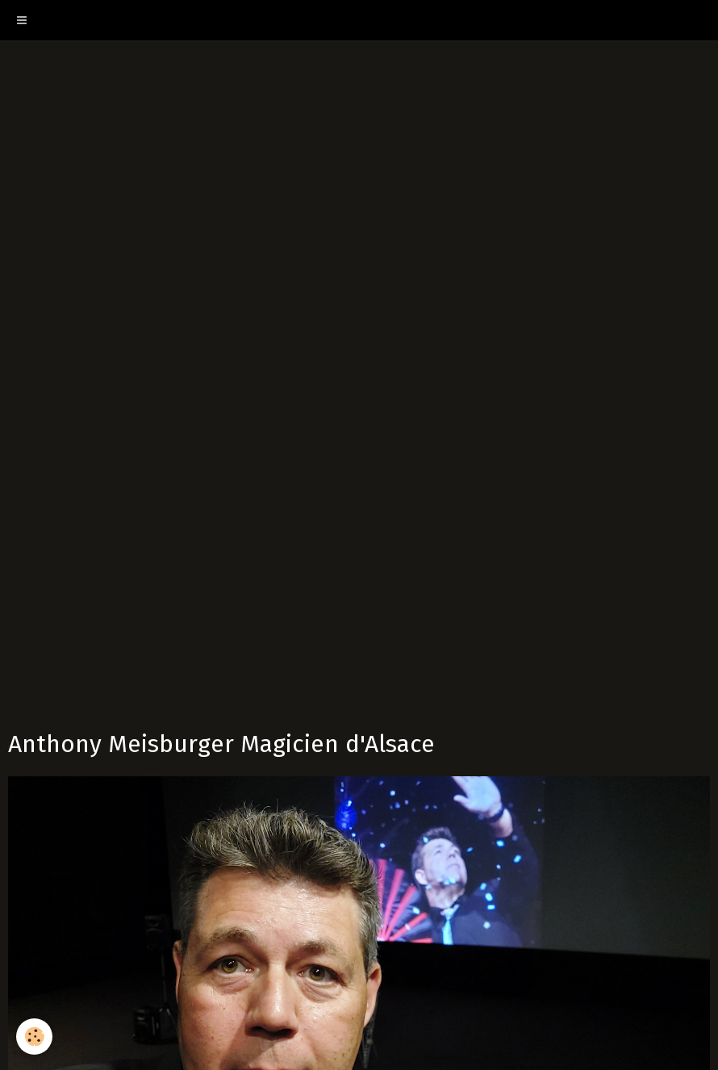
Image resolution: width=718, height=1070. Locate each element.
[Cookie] (34, 1036)
